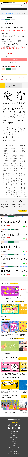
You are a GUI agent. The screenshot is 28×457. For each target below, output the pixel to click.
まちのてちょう (4, 268)
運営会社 (14, 445)
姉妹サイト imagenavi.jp (14, 449)
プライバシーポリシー (14, 431)
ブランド (5, 13)
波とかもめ (3, 243)
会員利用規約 (14, 435)
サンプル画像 (2, 85)
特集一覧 (7, 319)
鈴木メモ (21, 216)
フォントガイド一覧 (19, 301)
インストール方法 (19, 85)
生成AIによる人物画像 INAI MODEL (14, 453)
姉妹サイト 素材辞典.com (14, 451)
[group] (10, 292)
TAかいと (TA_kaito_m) (7, 72)
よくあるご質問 (14, 441)
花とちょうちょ (4, 218)
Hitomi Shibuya (22, 254)
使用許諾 (13, 85)
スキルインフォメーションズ (13, 13)
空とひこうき (3, 231)
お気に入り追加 (14, 59)
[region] (14, 44)
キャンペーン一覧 (14, 283)
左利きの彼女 (3, 256)
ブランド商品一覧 (22, 210)
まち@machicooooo (23, 266)
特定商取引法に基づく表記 (14, 437)
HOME (2, 13)
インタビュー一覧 (21, 359)
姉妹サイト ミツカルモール (14, 447)
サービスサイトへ (23, 396)
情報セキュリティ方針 (14, 433)
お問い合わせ (14, 443)
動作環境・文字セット (8, 85)
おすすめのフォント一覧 (18, 338)
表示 (20, 41)
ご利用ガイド (14, 439)
